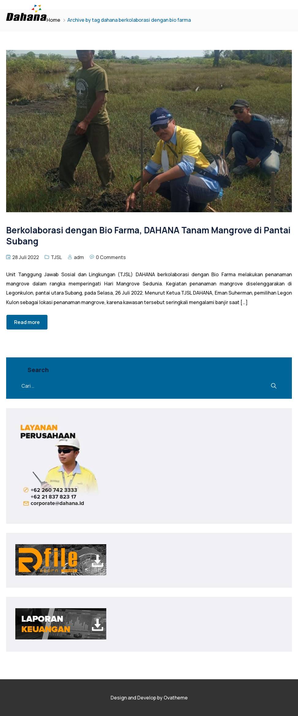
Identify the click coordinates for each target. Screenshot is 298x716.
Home (53, 20)
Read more (27, 322)
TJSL (56, 257)
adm (79, 257)
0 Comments (111, 257)
